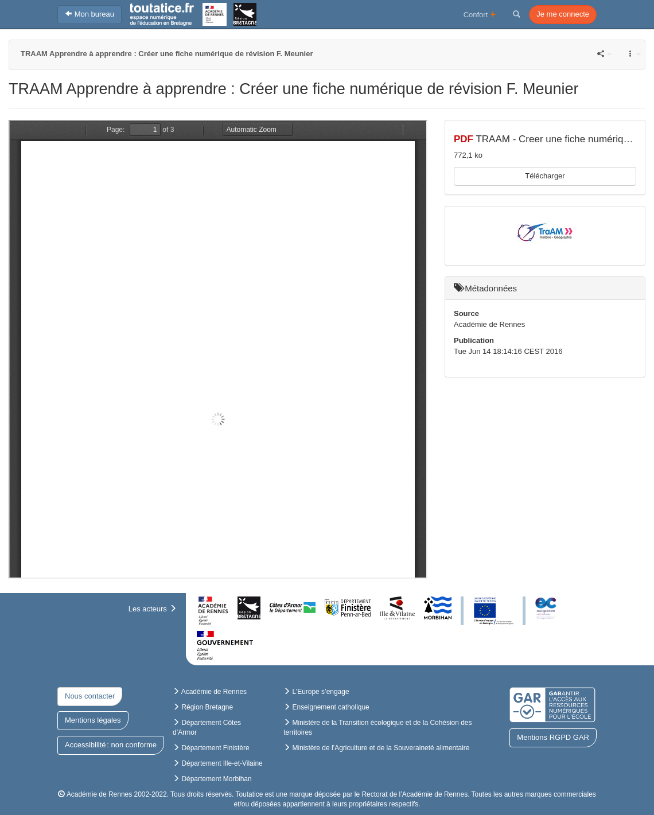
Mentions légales (93, 720)
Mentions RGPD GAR (553, 737)
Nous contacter (90, 696)
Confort (480, 14)
